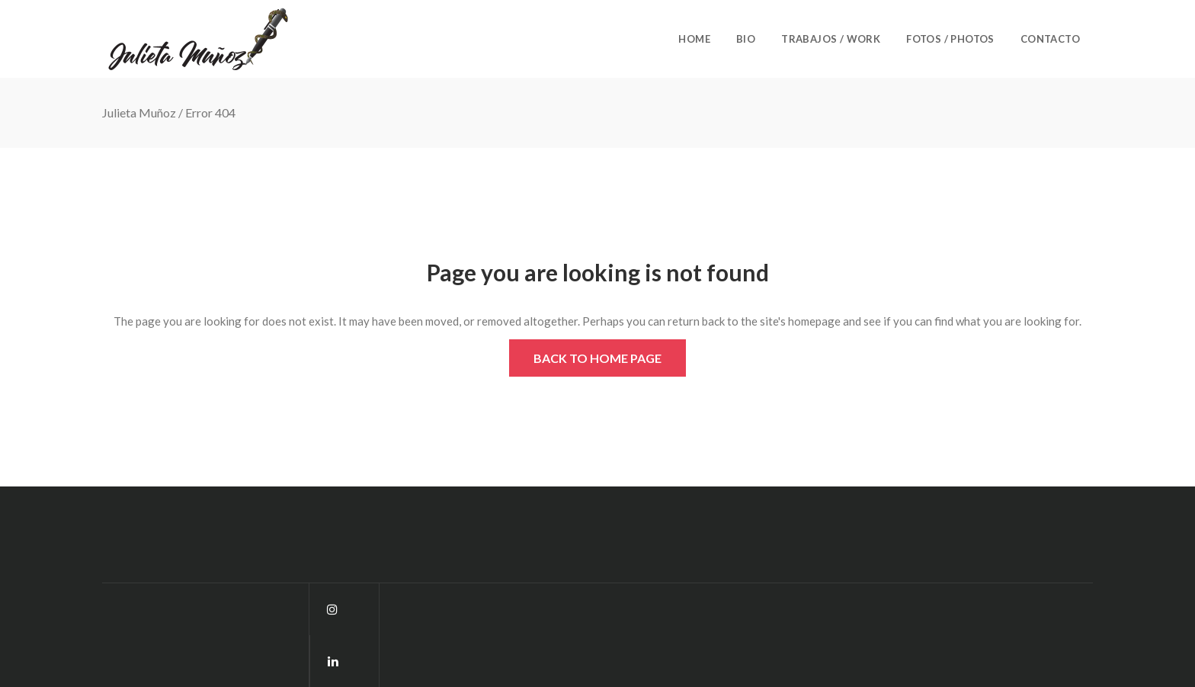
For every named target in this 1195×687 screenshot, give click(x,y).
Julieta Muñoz (139, 112)
